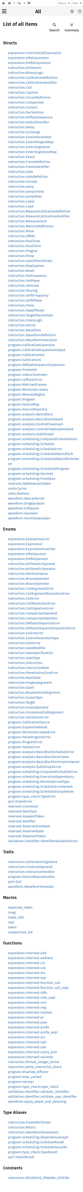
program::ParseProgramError (29, 737)
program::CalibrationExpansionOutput (36, 350)
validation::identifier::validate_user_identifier (42, 1097)
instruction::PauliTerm (24, 246)
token (12, 927)
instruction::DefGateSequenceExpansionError (42, 628)
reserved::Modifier (22, 821)
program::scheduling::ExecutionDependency (41, 777)
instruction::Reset (21, 271)
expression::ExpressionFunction (31, 549)
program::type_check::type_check (33, 1087)
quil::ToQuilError (20, 801)
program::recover (21, 1082)
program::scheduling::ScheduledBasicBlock (40, 454)
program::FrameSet (22, 370)
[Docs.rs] (3, 3)
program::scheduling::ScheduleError (35, 449)
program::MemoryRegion (26, 394)
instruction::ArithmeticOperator (32, 569)
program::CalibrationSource (29, 722)
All (38, 11)
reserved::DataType (22, 811)
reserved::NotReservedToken (29, 484)
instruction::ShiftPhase (25, 300)
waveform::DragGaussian (26, 503)
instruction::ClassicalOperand (30, 867)
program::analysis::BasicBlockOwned (35, 419)
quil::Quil (15, 882)
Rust (75, 3)
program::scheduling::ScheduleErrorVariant (40, 787)
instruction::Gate (20, 172)
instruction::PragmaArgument (30, 683)
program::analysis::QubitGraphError (34, 767)
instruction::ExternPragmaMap (31, 142)
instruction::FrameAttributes (29, 1122)
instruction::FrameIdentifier (29, 167)
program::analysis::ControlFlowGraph (35, 424)
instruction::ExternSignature (29, 147)
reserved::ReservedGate (26, 831)
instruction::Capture (23, 92)
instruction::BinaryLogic (26, 73)
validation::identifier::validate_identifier (38, 1092)
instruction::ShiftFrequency (28, 295)
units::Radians (18, 493)
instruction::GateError (24, 643)
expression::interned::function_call (34, 983)
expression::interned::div (26, 973)
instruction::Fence (21, 157)
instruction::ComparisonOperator (33, 618)
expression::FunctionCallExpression (34, 53)
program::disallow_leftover (28, 1072)
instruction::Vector (22, 325)
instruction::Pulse (21, 256)
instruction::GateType (24, 658)
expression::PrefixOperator (28, 559)
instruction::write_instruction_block (35, 1067)
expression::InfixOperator (27, 554)
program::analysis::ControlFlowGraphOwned (41, 429)
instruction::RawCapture (26, 266)
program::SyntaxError (24, 747)
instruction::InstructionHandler (31, 872)
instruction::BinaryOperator (28, 584)
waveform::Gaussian (23, 513)
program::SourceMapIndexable (31, 877)
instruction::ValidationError (28, 717)
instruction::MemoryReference (30, 226)
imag (11, 912)
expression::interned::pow (27, 1022)
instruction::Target (21, 702)
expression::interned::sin (26, 1037)
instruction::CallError (23, 598)
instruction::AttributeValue (28, 574)
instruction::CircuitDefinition (29, 97)
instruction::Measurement (27, 221)
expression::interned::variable (30, 1057)
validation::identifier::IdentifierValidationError (43, 841)
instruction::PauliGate (24, 678)
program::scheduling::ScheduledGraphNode (41, 791)
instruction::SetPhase (24, 281)
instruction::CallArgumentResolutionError (39, 593)
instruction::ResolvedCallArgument (34, 692)
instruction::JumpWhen (25, 196)
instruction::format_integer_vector (33, 1062)
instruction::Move (21, 231)
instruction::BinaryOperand (28, 579)
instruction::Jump (21, 187)
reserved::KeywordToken (26, 816)
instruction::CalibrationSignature (32, 862)
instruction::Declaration (26, 112)
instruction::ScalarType (25, 697)
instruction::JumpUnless (26, 191)
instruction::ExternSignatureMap (32, 152)
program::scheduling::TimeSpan (31, 479)
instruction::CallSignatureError (31, 608)
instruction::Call (20, 88)
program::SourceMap (23, 404)
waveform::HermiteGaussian (29, 518)
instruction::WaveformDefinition (32, 335)
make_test (16, 917)
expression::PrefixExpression (29, 63)
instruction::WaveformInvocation (32, 340)
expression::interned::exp (27, 978)
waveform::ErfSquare (23, 508)
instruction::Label (21, 201)
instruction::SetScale (23, 286)
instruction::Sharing (22, 290)
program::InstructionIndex (27, 375)
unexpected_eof (20, 932)
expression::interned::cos (27, 968)
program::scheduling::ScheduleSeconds (37, 1147)
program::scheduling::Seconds (30, 474)
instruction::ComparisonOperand (32, 613)
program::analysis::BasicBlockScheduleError (41, 752)
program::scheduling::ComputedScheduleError (43, 772)
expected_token (20, 907)
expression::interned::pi (26, 1017)
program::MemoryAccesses (28, 389)
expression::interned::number (30, 1012)
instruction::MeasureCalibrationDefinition (39, 211)
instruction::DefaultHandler (28, 122)
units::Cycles (17, 488)
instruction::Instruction (25, 663)
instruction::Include (22, 182)
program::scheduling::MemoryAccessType (39, 782)
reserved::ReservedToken (27, 836)
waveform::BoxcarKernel (26, 498)
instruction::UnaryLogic (25, 320)
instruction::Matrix (22, 1127)
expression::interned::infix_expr (32, 998)
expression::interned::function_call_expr (38, 988)
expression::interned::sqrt (27, 1042)
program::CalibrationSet (26, 355)
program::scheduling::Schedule (31, 444)
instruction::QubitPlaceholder (30, 261)
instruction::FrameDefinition (29, 162)
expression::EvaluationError (29, 539)
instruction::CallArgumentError (31, 589)
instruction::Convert (23, 107)
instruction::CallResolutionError (31, 603)
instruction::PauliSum (24, 241)
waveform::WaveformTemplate (31, 887)
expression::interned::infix (27, 993)
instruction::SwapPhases (26, 310)
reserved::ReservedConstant (29, 826)
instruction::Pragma (22, 251)
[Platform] (22, 3)
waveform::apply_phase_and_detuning (37, 1102)
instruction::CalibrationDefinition (33, 78)
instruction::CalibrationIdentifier (32, 83)
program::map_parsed (25, 1077)
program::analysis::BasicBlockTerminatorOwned (43, 762)
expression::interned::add (27, 953)
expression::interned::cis (26, 963)
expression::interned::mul (27, 1003)
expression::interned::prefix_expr (33, 1032)
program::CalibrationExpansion (31, 345)
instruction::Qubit (21, 688)
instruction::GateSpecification (30, 653)
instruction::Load (20, 206)
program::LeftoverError (25, 380)
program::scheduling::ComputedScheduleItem (42, 439)
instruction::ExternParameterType (33, 638)
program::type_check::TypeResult (33, 1152)
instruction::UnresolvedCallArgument (35, 712)
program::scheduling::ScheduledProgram (38, 469)
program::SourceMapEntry (27, 409)
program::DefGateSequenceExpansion (36, 365)
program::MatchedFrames (27, 385)
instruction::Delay (21, 127)
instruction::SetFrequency (27, 276)
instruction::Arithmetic (25, 68)
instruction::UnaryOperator (28, 707)
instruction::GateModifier (27, 648)
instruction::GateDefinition (28, 177)
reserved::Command (23, 806)
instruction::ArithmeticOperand (31, 564)
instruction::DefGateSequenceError (34, 623)
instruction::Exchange (24, 132)
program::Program (21, 399)
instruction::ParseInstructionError (33, 673)
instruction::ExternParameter (30, 137)
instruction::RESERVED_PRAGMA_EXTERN (38, 1178)
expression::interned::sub (27, 1047)
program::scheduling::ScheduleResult (36, 1142)
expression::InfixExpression (28, 58)
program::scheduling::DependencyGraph (38, 1137)
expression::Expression (25, 544)
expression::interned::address (30, 958)
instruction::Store (21, 305)
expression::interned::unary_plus (32, 1052)
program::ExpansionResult (27, 727)
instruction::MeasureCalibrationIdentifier (39, 216)
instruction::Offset (21, 236)
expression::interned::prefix (28, 1027)
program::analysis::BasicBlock (30, 414)
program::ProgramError (25, 742)
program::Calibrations (24, 360)
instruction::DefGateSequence (30, 117)
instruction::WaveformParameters (33, 1132)
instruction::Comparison (26, 102)
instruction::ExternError (25, 633)
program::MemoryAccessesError (31, 732)
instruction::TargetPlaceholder (30, 315)
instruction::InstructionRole (28, 668)
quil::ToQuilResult (21, 1157)
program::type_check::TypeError (32, 796)
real (11, 922)
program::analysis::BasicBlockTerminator (38, 757)
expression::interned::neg (27, 1007)
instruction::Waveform (24, 330)
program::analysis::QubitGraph (31, 434)
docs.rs (62, 3)
